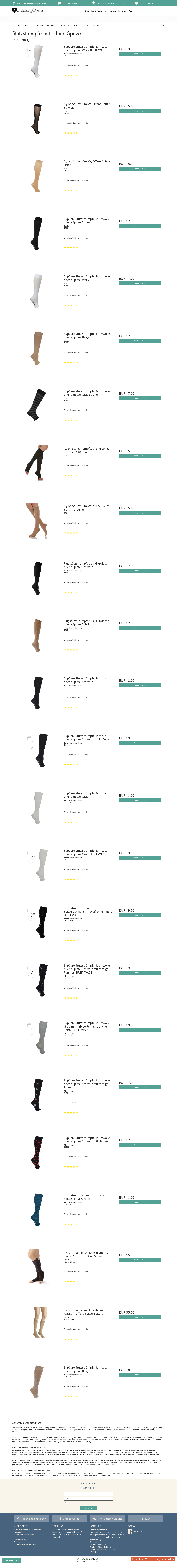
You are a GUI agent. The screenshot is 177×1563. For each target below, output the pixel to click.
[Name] (88, 1493)
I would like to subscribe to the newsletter (90, 1502)
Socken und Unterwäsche (78, 19)
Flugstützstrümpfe (117, 19)
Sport (99, 19)
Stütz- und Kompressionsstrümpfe (24, 19)
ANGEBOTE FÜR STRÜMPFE (156, 19)
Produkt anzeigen (140, 54)
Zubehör (136, 19)
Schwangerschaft (52, 19)
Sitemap (93, 1552)
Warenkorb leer (153, 10)
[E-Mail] (88, 1498)
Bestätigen (88, 1508)
